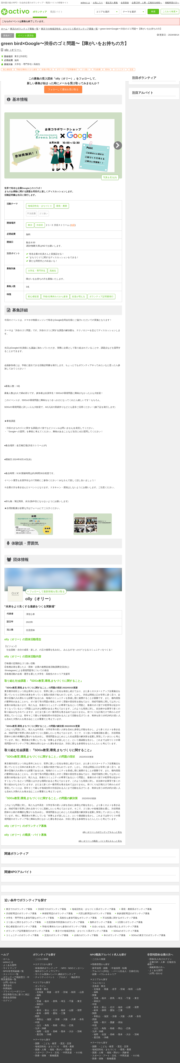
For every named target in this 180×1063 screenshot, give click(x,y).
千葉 (71, 1001)
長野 (79, 1010)
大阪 (65, 1019)
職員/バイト (56, 11)
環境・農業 (68, 1046)
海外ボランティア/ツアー (47, 971)
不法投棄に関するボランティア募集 (120, 918)
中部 (37, 1007)
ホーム (4, 29)
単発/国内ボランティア (46, 968)
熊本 (63, 1031)
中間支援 (67, 1052)
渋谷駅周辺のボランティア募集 (21, 913)
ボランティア (40, 11)
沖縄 (49, 1034)
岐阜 (39, 1013)
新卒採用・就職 (100, 968)
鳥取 (47, 1025)
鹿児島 (40, 1034)
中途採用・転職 (119, 968)
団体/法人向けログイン (160, 959)
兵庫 (73, 1019)
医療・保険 (40, 1055)
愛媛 (112, 1022)
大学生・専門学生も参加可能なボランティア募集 (30, 918)
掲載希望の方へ (172, 3)
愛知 (55, 1013)
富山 (47, 1010)
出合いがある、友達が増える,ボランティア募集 (115, 926)
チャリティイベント (45, 977)
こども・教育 (49, 1043)
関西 (37, 1016)
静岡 (47, 1013)
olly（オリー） (13, 49)
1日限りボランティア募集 (130, 922)
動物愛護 (54, 1055)
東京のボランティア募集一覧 (24, 29)
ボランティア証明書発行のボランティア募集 (28, 931)
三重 (63, 1013)
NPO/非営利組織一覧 (13, 971)
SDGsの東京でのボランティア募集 (148, 935)
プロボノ (63, 977)
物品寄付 (75, 977)
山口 (39, 1025)
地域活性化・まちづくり (47, 1046)
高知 (120, 1022)
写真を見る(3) (110, 177)
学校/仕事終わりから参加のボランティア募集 (64, 926)
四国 (94, 1019)
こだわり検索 (169, 11)
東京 (30, 225)
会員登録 (125, 3)
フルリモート (98, 983)
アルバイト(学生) (100, 971)
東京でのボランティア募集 (19, 909)
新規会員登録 (9, 997)
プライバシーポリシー (14, 991)
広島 (71, 1025)
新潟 (39, 1010)
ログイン (7, 1000)
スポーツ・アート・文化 (47, 1052)
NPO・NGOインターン (72, 968)
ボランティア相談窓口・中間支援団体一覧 (15, 978)
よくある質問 (9, 965)
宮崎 (79, 1031)
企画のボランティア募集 (86, 935)
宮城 (65, 992)
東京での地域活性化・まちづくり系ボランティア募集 (81, 931)
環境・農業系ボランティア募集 (136, 909)
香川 (104, 1022)
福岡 (39, 1031)
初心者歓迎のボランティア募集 (21, 926)
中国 (37, 1022)
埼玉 (63, 1001)
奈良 (81, 1019)
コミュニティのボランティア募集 (22, 935)
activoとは (85, 3)
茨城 (39, 1001)
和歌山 (40, 1019)
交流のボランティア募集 (56, 935)
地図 (73, 225)
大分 (71, 1031)
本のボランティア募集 (115, 935)
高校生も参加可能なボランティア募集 (78, 918)
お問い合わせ (9, 982)
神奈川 (40, 1004)
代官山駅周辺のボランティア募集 (94, 913)
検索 (153, 11)
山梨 (71, 1010)
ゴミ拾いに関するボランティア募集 (23, 922)
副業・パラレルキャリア (104, 974)
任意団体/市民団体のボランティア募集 (65, 922)
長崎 (55, 1031)
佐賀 (47, 1031)
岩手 (57, 992)
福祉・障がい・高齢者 (61, 1049)
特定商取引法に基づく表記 (16, 994)
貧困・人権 (40, 1049)
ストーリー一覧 (10, 974)
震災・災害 (65, 1043)
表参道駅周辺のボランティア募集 (133, 913)
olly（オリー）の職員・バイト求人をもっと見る (100, 841)
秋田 (73, 992)
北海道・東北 (41, 989)
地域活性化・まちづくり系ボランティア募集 (94, 909)
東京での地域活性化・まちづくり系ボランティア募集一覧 (69, 29)
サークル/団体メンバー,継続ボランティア (55, 974)
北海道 (40, 992)
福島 (39, 995)
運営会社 (7, 985)
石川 (55, 1010)
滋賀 (49, 1019)
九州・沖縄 (40, 1028)
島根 (55, 1025)
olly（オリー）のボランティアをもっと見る (102, 832)
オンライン (40, 986)
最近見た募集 (112, 3)
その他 (79, 1052)
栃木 (47, 1001)
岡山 (63, 1025)
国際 (37, 1043)
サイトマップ (9, 968)
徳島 (96, 1022)
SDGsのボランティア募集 (126, 931)
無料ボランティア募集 (101, 922)
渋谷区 (39, 225)
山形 (81, 992)
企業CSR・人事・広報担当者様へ (147, 3)
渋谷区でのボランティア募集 (52, 909)
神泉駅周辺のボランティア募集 (57, 913)
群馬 (55, 1001)
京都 (57, 1019)
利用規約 (7, 988)
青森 (49, 992)
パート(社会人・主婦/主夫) (126, 971)
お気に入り (98, 3)
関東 (37, 998)
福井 (63, 1010)
